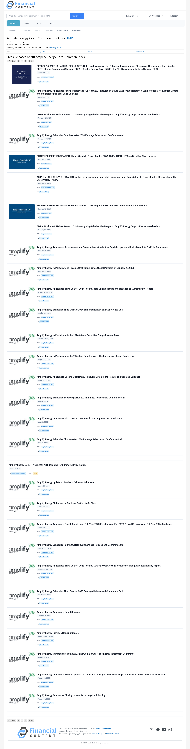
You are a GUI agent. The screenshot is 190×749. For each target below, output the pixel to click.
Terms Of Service (113, 734)
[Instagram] (170, 732)
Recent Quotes (132, 16)
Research (140, 51)
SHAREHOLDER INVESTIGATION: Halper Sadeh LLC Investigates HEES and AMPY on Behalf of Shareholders (92, 205)
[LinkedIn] (164, 732)
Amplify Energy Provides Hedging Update (58, 633)
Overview (27, 30)
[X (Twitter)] (152, 732)
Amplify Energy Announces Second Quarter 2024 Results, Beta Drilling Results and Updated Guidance (88, 377)
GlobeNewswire (44, 82)
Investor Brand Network (18, 473)
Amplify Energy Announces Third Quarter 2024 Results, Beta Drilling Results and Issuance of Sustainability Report (95, 289)
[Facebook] (158, 732)
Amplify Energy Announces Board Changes (58, 612)
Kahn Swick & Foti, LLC (47, 187)
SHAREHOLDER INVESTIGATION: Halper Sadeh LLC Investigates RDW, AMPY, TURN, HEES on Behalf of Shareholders (96, 156)
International (62, 30)
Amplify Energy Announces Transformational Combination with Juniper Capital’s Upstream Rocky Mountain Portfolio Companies (102, 247)
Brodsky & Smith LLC (47, 77)
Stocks (27, 23)
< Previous (11, 61)
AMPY (70, 38)
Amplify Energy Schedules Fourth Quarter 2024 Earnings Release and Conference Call (80, 135)
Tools (50, 23)
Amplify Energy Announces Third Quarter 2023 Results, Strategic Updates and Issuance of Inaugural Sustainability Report (99, 565)
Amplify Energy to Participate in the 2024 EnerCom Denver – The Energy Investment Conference (86, 356)
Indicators (174, 16)
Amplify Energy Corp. (47, 101)
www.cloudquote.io (103, 728)
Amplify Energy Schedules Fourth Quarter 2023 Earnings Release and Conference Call (80, 545)
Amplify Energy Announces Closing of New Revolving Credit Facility (71, 695)
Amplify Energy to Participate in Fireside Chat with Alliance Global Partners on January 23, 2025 (86, 268)
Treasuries (76, 30)
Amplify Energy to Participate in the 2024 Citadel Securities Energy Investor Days (78, 335)
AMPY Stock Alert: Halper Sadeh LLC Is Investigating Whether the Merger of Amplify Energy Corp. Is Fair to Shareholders (98, 114)
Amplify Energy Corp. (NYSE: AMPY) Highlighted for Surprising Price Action (47, 465)
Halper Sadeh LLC (46, 122)
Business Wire (44, 126)
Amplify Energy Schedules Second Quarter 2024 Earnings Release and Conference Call (81, 397)
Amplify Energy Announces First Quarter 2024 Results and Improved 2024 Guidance (79, 418)
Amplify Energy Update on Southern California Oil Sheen (65, 482)
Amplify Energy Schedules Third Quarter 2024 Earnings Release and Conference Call (80, 309)
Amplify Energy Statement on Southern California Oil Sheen (67, 503)
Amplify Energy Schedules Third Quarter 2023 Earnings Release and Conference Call (80, 591)
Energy (35, 473)
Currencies (48, 30)
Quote (42, 51)
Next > (30, 61)
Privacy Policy (97, 734)
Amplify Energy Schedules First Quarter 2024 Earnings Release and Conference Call (79, 439)
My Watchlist (154, 16)
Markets (13, 23)
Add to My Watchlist (59, 47)
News (37, 30)
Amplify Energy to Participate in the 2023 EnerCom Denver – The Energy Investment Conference (86, 654)
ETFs (39, 23)
